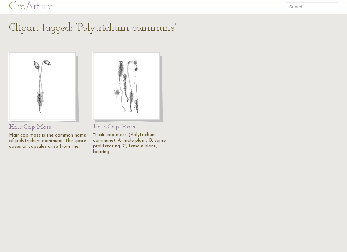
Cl (30, 6)
